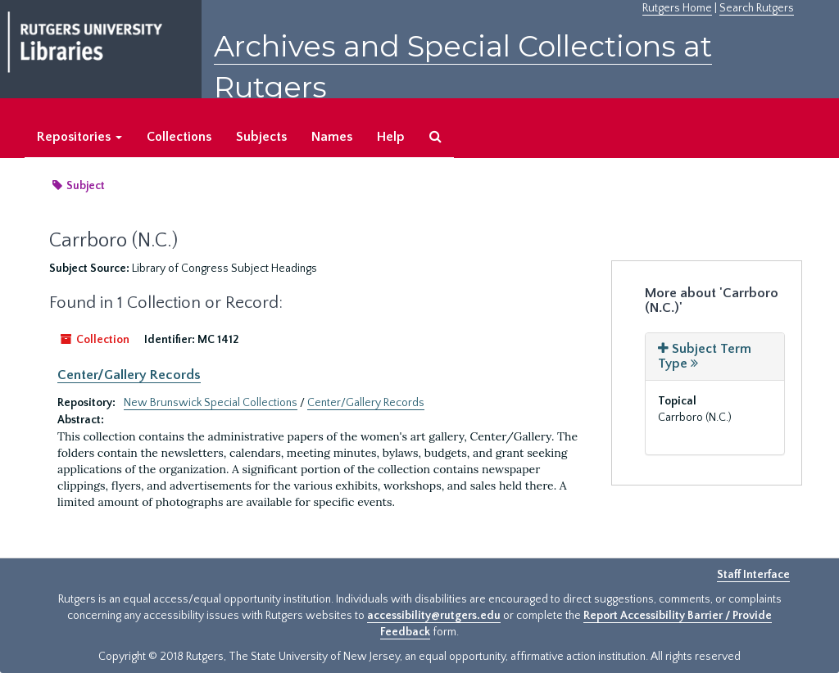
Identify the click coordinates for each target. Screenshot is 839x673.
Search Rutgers (756, 8)
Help (391, 136)
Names (331, 136)
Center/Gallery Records (129, 375)
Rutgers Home (677, 8)
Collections (179, 136)
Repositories (79, 136)
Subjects (261, 136)
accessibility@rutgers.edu (434, 615)
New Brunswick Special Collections (210, 402)
